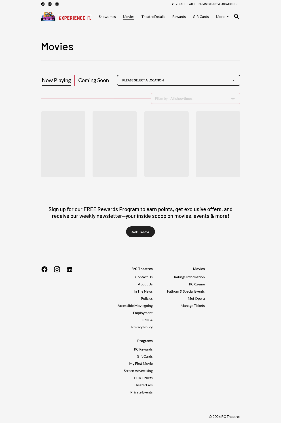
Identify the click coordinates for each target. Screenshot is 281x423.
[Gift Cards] (201, 16)
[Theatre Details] (153, 16)
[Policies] (147, 298)
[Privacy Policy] (142, 327)
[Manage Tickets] (193, 305)
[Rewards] (179, 16)
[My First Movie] (141, 363)
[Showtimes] (107, 16)
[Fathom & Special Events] (186, 291)
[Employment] (143, 312)
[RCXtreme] (197, 284)
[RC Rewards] (143, 349)
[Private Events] (141, 392)
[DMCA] (147, 319)
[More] (222, 16)
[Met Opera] (196, 298)
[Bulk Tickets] (143, 377)
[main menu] (164, 16)
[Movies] (128, 16)
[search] (236, 16)
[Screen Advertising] (138, 370)
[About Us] (145, 284)
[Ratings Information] (189, 277)
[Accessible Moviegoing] (135, 305)
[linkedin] (57, 4)
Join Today (140, 232)
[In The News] (143, 291)
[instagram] (50, 4)
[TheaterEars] (143, 385)
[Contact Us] (144, 277)
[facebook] (43, 4)
